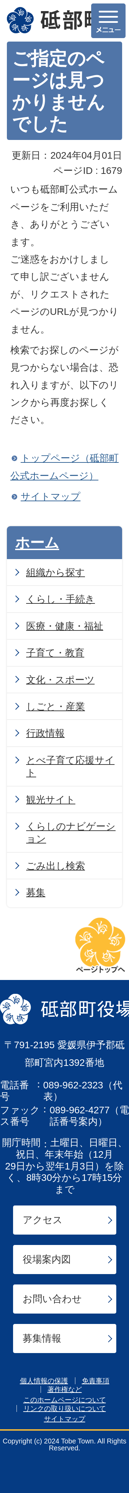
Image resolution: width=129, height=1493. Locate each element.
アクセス (43, 1219)
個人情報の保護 (44, 1380)
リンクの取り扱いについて (64, 1408)
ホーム (37, 543)
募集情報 (42, 1338)
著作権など (64, 1389)
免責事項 (95, 1380)
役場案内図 (47, 1259)
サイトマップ (50, 496)
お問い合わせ (52, 1298)
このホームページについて (64, 1399)
